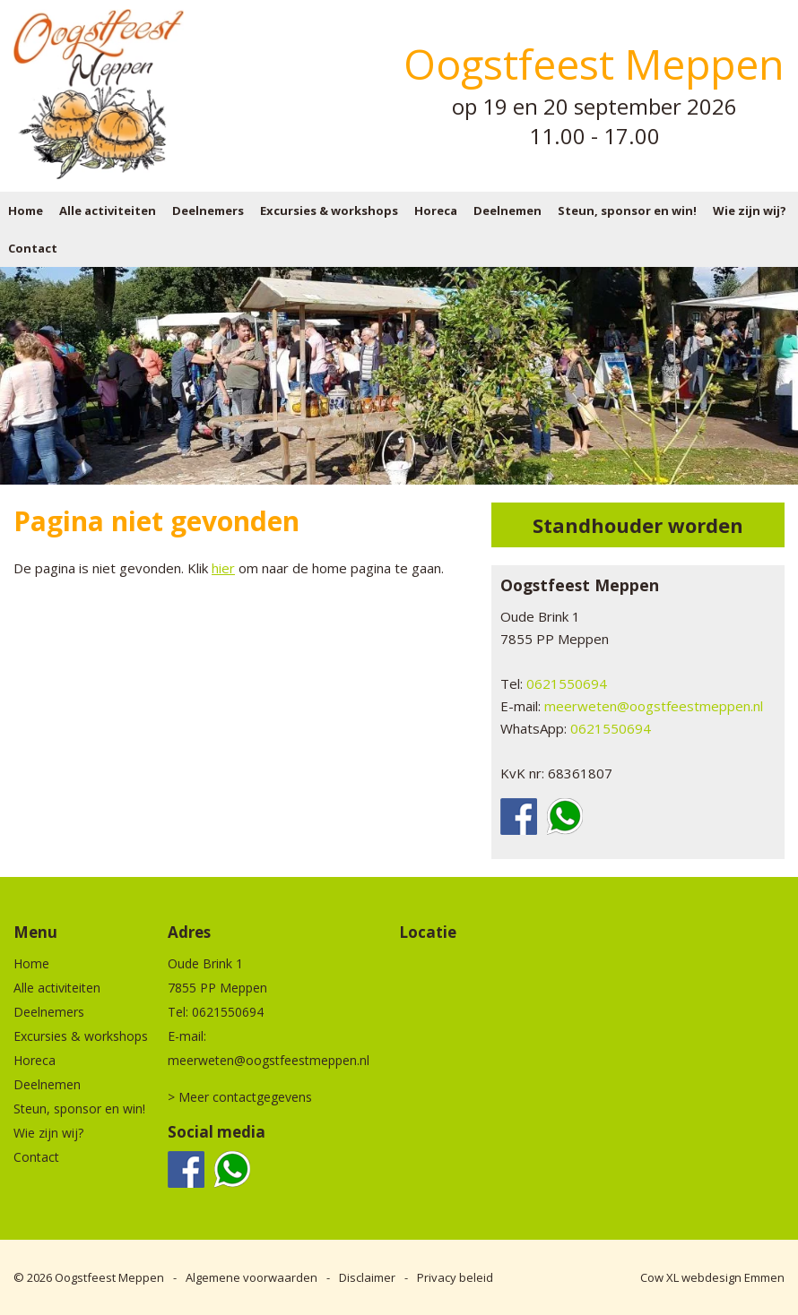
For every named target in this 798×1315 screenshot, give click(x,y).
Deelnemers (208, 210)
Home (25, 210)
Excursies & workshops (329, 210)
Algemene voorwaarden (251, 1277)
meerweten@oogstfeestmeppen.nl (653, 706)
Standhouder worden (638, 524)
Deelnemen (507, 210)
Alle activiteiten (107, 210)
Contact (32, 248)
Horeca (435, 210)
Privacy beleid (455, 1277)
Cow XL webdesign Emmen (712, 1277)
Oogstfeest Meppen (109, 1277)
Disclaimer (367, 1277)
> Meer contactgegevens (240, 1096)
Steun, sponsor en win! (627, 210)
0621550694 (566, 683)
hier (223, 568)
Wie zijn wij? (749, 210)
